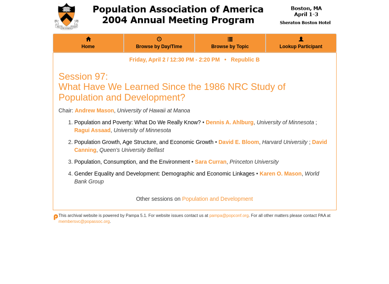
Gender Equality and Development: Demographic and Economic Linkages (164, 173)
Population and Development (217, 199)
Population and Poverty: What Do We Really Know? (137, 122)
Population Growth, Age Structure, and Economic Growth (144, 142)
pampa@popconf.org (229, 215)
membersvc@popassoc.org (84, 221)
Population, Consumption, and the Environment (132, 162)
